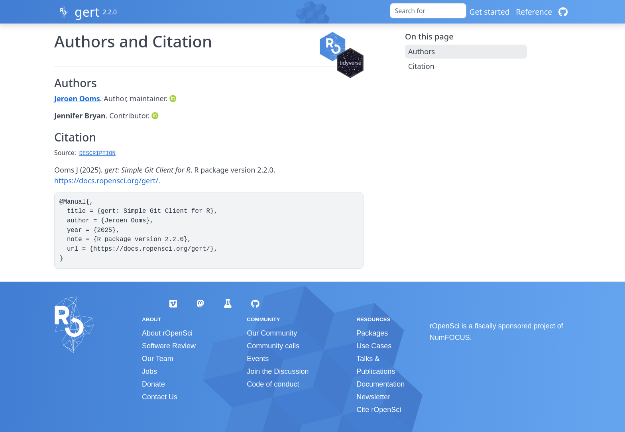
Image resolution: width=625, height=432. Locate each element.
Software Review (169, 346)
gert (87, 12)
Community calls (273, 346)
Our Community (272, 333)
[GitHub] (563, 11)
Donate (153, 384)
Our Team (157, 359)
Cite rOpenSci (378, 410)
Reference (534, 11)
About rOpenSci (167, 333)
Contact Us (159, 397)
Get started (490, 11)
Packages (372, 333)
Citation (421, 66)
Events (258, 359)
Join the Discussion (278, 371)
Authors (421, 51)
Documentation (380, 384)
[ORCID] (173, 98)
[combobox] (428, 10)
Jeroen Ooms (77, 98)
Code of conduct (273, 384)
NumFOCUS (450, 338)
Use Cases (373, 346)
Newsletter (373, 397)
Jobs (149, 371)
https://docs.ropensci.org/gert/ (106, 180)
